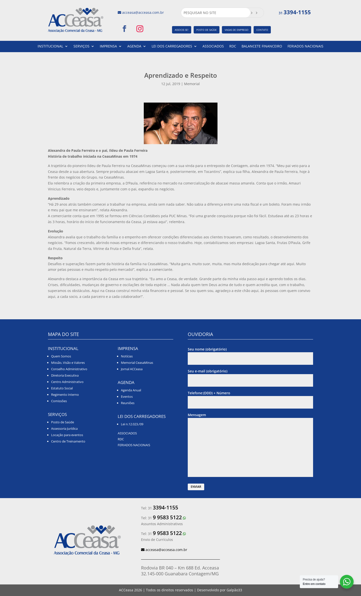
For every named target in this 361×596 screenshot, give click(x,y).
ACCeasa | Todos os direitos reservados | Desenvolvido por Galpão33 (180, 590)
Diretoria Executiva (65, 375)
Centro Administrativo (67, 382)
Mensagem (250, 445)
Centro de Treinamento (68, 441)
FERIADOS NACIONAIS (305, 46)
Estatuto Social (62, 388)
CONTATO (262, 29)
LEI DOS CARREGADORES (172, 46)
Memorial (192, 83)
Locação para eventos (67, 435)
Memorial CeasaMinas (137, 362)
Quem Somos (61, 356)
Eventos (127, 396)
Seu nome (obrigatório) (250, 354)
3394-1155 (297, 12)
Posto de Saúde (62, 422)
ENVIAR (196, 487)
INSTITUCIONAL (50, 46)
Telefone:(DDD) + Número (250, 398)
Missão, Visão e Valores (68, 362)
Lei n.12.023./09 (132, 424)
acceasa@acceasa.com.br (143, 12)
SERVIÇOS (81, 46)
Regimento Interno (65, 394)
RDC (232, 46)
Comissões (59, 401)
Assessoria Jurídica (64, 428)
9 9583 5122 (167, 517)
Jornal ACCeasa (132, 369)
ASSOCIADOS (213, 46)
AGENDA (134, 46)
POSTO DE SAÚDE (206, 29)
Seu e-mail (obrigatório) (250, 376)
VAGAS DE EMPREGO (236, 29)
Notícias (127, 356)
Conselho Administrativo (69, 369)
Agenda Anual (131, 390)
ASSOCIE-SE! (181, 29)
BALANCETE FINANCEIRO (262, 46)
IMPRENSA (108, 46)
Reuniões (127, 403)
